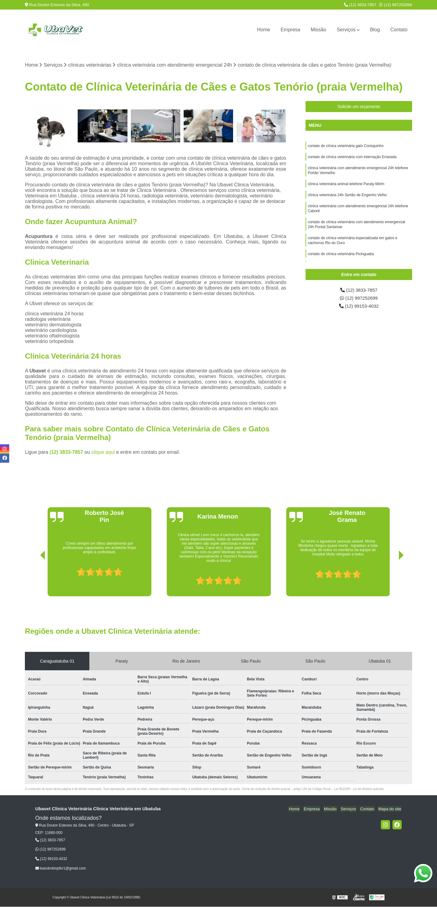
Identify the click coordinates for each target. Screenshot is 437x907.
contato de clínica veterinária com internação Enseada (352, 158)
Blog (375, 29)
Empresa (290, 29)
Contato (399, 29)
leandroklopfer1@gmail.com (60, 868)
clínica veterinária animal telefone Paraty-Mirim (346, 187)
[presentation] (34, 579)
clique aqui (103, 452)
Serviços (346, 29)
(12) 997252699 (395, 4)
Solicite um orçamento (359, 106)
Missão (318, 29)
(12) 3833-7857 (360, 4)
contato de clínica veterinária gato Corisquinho (346, 146)
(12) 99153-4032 (359, 307)
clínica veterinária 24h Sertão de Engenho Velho (347, 199)
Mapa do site (390, 809)
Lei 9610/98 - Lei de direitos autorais (359, 789)
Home (263, 29)
